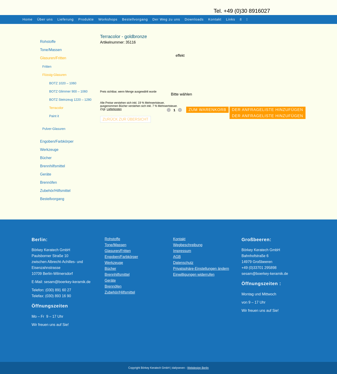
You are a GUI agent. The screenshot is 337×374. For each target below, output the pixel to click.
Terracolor (56, 108)
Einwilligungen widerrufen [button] (193, 274)
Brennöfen (48, 182)
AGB (177, 257)
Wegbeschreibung (188, 245)
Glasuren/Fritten (53, 58)
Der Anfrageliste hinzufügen (267, 110)
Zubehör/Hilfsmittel (55, 191)
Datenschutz (183, 263)
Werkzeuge (49, 150)
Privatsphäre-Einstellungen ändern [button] (201, 269)
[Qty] (174, 110)
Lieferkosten (114, 109)
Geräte (45, 174)
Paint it (54, 116)
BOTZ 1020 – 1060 (62, 83)
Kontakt (179, 239)
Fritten (47, 66)
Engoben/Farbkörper (57, 141)
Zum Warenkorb (207, 110)
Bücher (46, 158)
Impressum (182, 251)
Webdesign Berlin (198, 367)
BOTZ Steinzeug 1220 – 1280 (70, 99)
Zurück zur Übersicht (126, 119)
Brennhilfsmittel (52, 166)
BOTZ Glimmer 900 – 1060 (68, 91)
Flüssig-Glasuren (54, 75)
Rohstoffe (48, 42)
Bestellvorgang (52, 199)
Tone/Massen (51, 50)
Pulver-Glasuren (53, 129)
